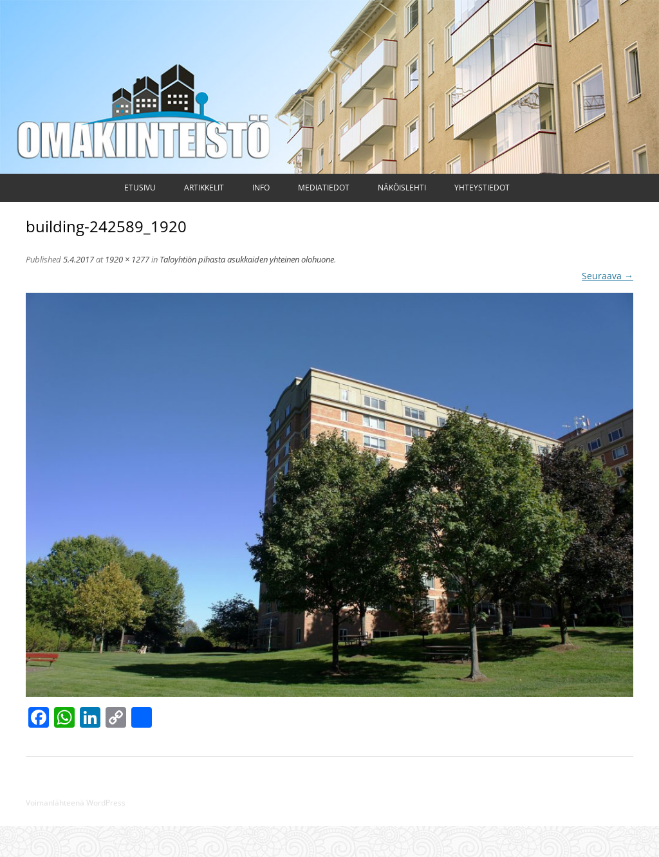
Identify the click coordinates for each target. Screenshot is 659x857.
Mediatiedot (323, 187)
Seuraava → (607, 276)
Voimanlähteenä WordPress (75, 802)
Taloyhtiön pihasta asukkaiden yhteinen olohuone (247, 259)
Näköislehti (402, 187)
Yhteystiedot (482, 187)
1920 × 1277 (127, 259)
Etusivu (140, 187)
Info (261, 187)
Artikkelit (204, 187)
